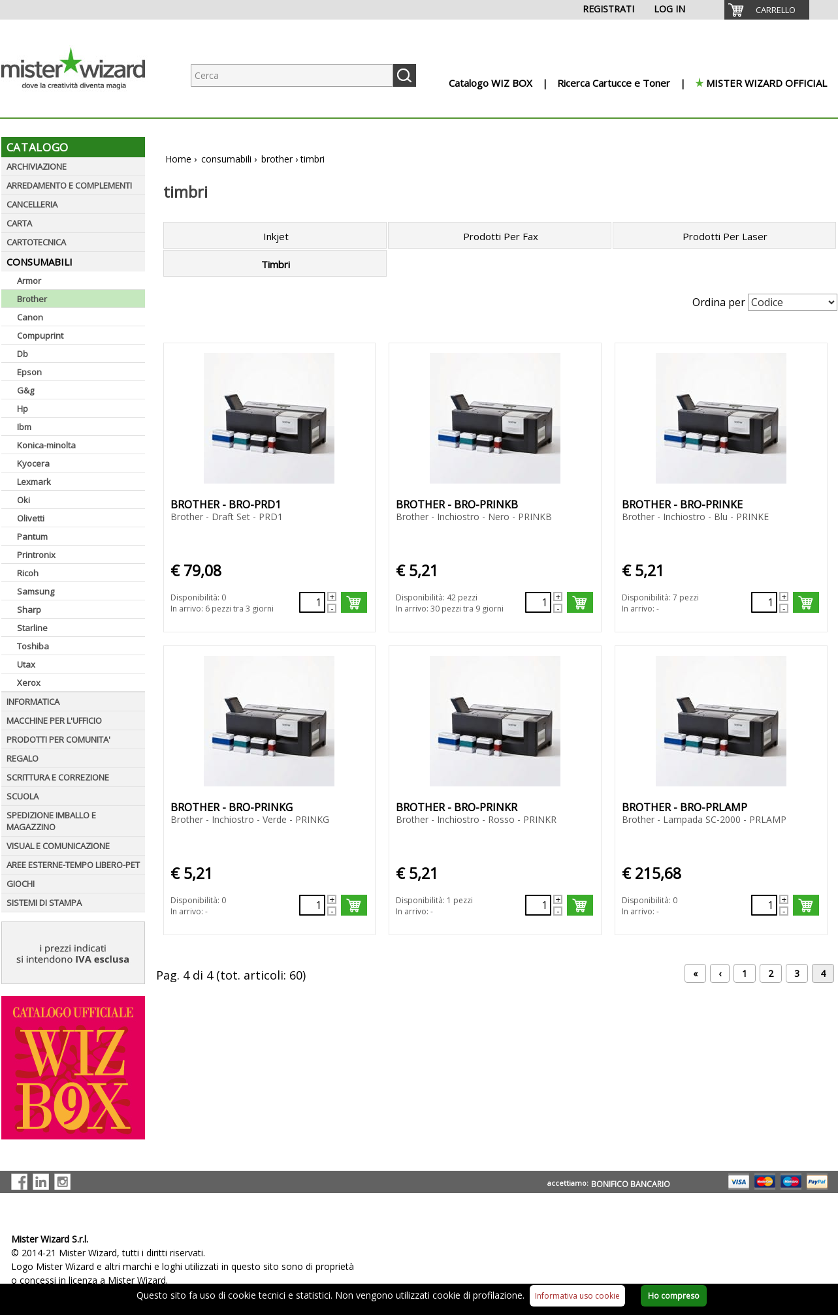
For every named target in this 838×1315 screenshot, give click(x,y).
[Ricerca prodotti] (292, 75)
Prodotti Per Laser (725, 236)
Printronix (36, 555)
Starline (32, 628)
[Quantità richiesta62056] (312, 905)
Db (22, 354)
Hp (22, 408)
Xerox (28, 682)
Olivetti (30, 518)
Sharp (29, 609)
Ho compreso (674, 1295)
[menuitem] (766, 10)
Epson (29, 372)
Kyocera (33, 463)
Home (178, 159)
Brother (32, 299)
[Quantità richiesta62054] (538, 602)
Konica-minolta (46, 445)
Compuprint (40, 335)
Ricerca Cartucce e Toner (613, 82)
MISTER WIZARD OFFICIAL (766, 82)
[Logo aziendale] (83, 105)
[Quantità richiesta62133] (312, 602)
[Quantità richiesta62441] (538, 905)
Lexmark (34, 481)
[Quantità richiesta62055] (764, 602)
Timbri (275, 264)
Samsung (35, 591)
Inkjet (276, 236)
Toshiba (33, 646)
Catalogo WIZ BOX (490, 82)
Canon (30, 317)
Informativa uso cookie (577, 1295)
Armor (29, 280)
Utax (26, 664)
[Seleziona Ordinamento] (792, 302)
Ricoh (28, 573)
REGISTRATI (608, 9)
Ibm (24, 427)
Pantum (32, 536)
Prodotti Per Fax (500, 236)
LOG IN (669, 9)
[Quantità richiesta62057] (764, 905)
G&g (25, 390)
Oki (23, 500)
